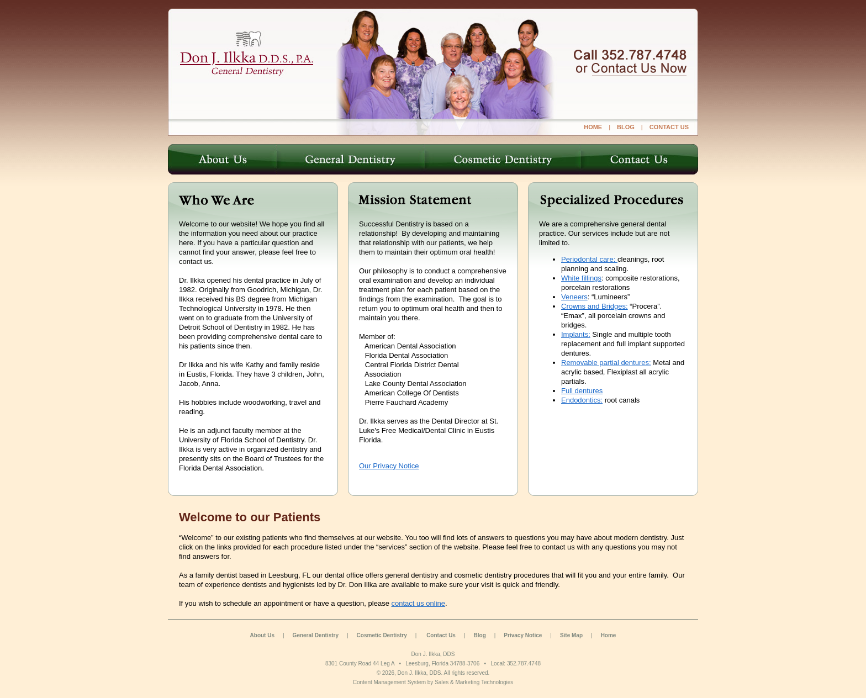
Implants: (575, 334)
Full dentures (582, 391)
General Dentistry (316, 635)
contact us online (418, 603)
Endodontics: (582, 400)
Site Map (571, 635)
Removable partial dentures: (606, 362)
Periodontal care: (589, 259)
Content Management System (389, 682)
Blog (480, 635)
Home (608, 635)
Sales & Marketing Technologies (474, 682)
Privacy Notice (523, 635)
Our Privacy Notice (389, 466)
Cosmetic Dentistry (382, 635)
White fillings (581, 278)
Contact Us (441, 635)
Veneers (574, 297)
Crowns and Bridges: (594, 306)
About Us (262, 635)
